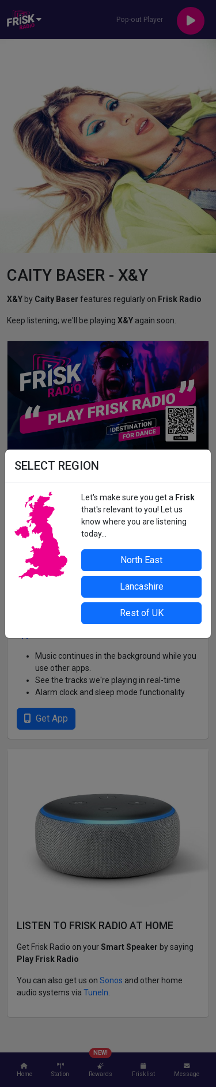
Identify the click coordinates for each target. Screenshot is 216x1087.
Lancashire (142, 586)
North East (141, 559)
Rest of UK (142, 612)
